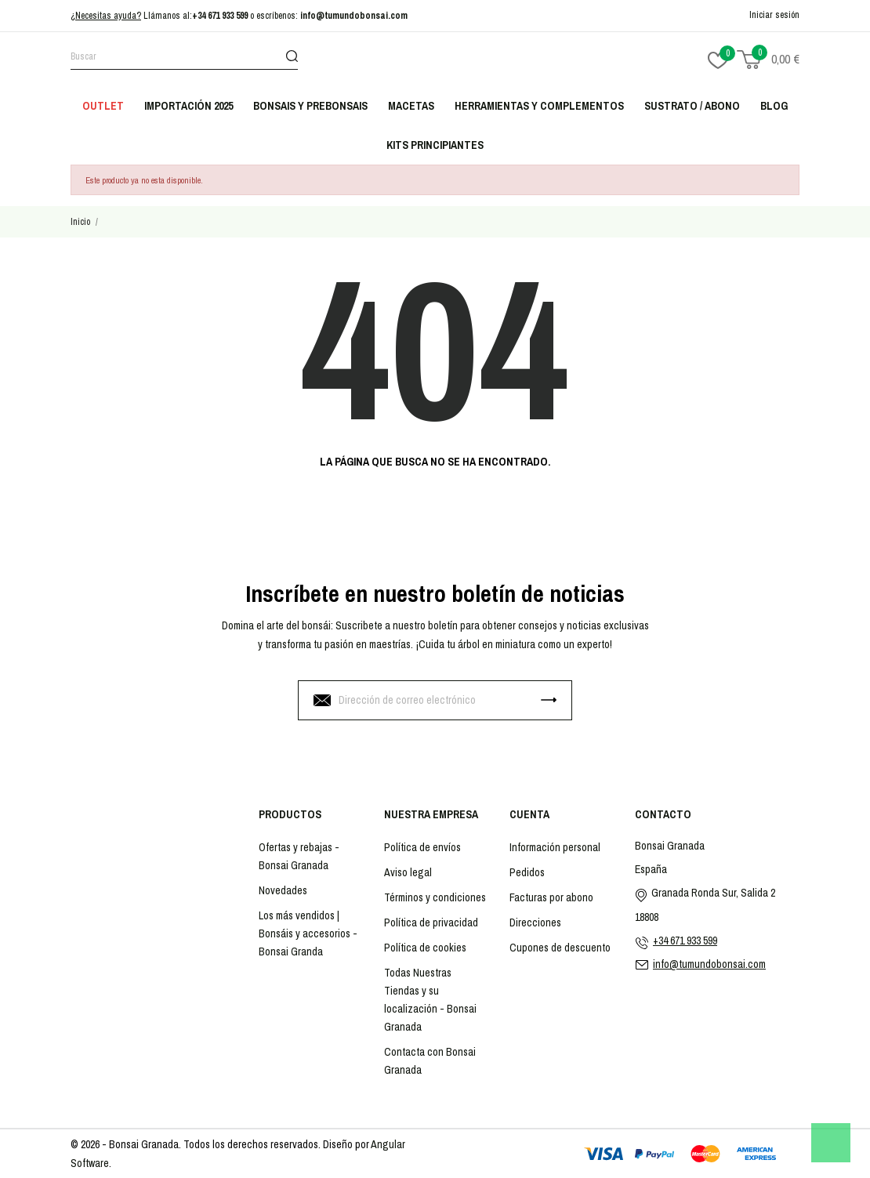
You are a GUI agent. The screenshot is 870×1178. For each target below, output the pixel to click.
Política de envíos (422, 847)
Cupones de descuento (560, 948)
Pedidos (527, 872)
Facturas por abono (551, 897)
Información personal (554, 847)
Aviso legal (408, 872)
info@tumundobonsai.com (354, 15)
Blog (774, 106)
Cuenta (529, 814)
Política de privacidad (431, 922)
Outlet (103, 106)
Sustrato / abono (692, 106)
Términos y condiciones (435, 897)
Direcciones (535, 922)
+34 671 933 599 (220, 15)
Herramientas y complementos (539, 106)
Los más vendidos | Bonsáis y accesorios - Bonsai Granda (308, 933)
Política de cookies (425, 948)
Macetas (411, 106)
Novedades (283, 890)
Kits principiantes (435, 145)
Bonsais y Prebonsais (310, 106)
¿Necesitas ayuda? (106, 15)
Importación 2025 (188, 106)
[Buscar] (184, 59)
